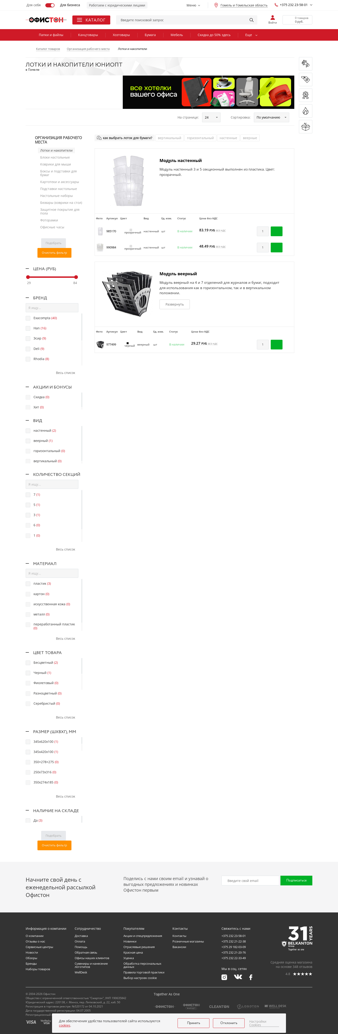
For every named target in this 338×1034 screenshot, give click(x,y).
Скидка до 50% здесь (214, 35)
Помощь (81, 946)
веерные (250, 138)
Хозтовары (121, 35)
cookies (64, 1025)
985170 (111, 231)
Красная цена (133, 952)
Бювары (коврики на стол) (61, 202)
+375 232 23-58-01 (291, 5)
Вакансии (179, 946)
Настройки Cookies (257, 1023)
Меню (191, 5)
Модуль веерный (178, 273)
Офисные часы (52, 227)
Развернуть (175, 304)
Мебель (177, 35)
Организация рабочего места (58, 140)
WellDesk (81, 972)
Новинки (129, 941)
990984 (111, 247)
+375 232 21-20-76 (233, 952)
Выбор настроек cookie (140, 977)
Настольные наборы (56, 195)
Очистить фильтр (54, 253)
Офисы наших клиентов (92, 958)
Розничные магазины (188, 941)
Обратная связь (86, 952)
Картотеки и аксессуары (59, 182)
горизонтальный (200, 138)
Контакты (179, 935)
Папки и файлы (51, 35)
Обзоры (31, 958)
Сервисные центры (39, 946)
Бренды (31, 963)
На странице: (188, 117)
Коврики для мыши (55, 164)
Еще (248, 35)
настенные (228, 138)
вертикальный (169, 138)
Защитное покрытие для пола (60, 211)
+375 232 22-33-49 (233, 958)
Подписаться (296, 880)
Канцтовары (88, 35)
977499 (111, 344)
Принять (193, 1023)
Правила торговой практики (143, 972)
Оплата (80, 941)
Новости (32, 952)
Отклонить (228, 1023)
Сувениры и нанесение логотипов (91, 965)
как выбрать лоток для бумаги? (127, 138)
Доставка (81, 935)
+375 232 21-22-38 (233, 941)
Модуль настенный (181, 160)
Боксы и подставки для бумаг (58, 173)
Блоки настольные (55, 157)
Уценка (128, 958)
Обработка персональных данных (142, 965)
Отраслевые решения (139, 946)
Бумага (150, 35)
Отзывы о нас (35, 941)
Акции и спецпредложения (142, 935)
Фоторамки (49, 220)
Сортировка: (241, 117)
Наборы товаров (38, 969)
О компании (34, 935)
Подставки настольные (58, 189)
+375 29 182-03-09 (233, 946)
